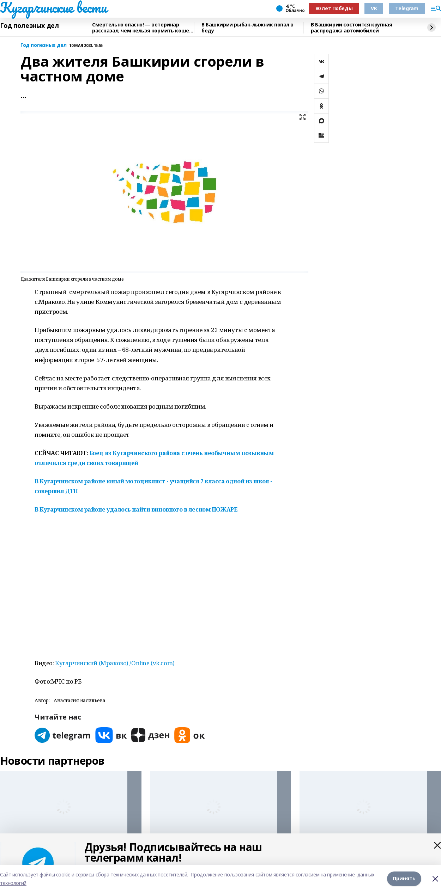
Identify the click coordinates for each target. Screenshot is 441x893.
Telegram (406, 8)
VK (374, 8)
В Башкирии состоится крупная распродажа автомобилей (351, 27)
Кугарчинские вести (53, 7)
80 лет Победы (334, 8)
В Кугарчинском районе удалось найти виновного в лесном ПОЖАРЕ (136, 509)
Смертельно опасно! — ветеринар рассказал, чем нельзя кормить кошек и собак (142, 27)
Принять (404, 878)
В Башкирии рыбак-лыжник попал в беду (247, 27)
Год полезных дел (29, 26)
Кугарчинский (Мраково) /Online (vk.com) (115, 663)
